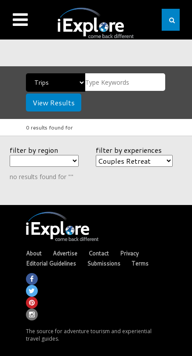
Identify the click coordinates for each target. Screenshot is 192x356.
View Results (54, 102)
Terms (140, 263)
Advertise (65, 253)
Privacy (129, 253)
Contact (98, 253)
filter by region (34, 150)
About (34, 253)
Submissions (103, 263)
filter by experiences (129, 150)
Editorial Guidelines (51, 263)
